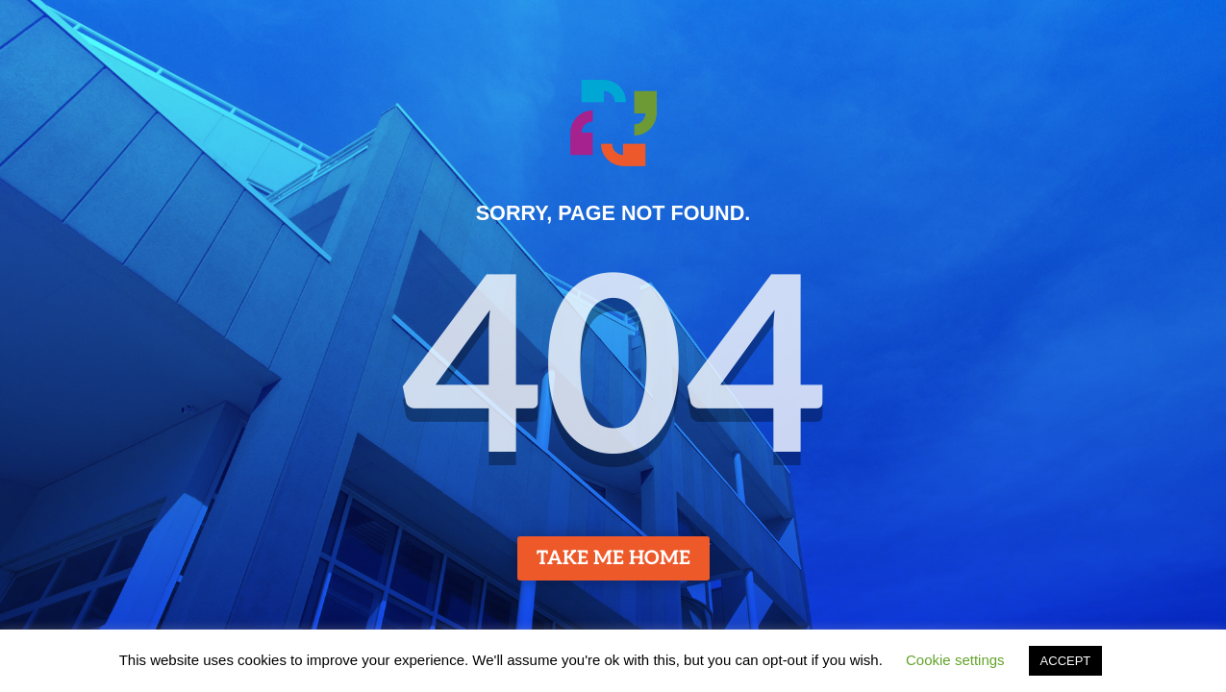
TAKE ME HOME (613, 558)
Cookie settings (955, 660)
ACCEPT (1065, 661)
